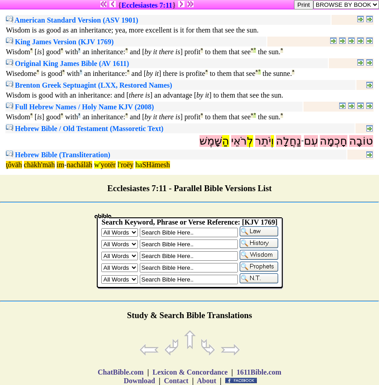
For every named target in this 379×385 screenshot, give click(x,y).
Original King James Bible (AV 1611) (67, 63)
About (206, 381)
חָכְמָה (333, 141)
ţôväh (14, 165)
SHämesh (156, 165)
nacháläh (79, 165)
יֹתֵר (263, 141)
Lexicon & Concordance (190, 372)
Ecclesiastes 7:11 (147, 5)
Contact (176, 381)
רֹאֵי (239, 141)
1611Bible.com (259, 372)
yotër (108, 165)
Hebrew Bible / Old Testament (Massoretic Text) (84, 128)
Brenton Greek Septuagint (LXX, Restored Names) (89, 85)
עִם (311, 141)
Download (139, 381)
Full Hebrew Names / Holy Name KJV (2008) (80, 107)
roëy (127, 165)
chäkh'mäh (39, 165)
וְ (272, 141)
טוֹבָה (361, 141)
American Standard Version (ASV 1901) (72, 20)
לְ (250, 141)
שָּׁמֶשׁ (210, 141)
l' (119, 165)
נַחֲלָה (288, 141)
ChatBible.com (121, 372)
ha (138, 165)
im (60, 165)
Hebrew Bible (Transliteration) (58, 155)
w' (97, 165)
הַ (225, 141)
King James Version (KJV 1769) (60, 42)
